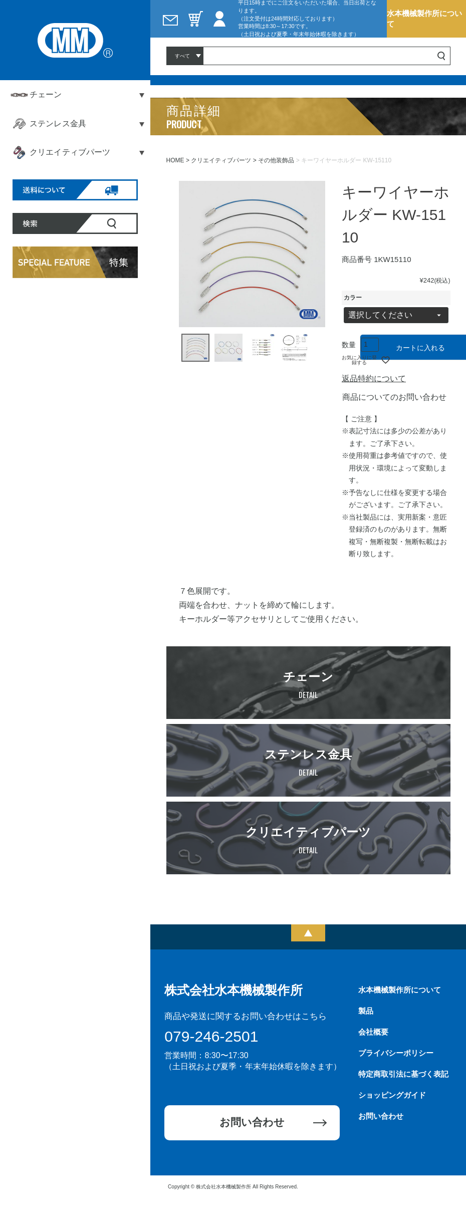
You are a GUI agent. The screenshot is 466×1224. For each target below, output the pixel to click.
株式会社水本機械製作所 (233, 990)
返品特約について (374, 378)
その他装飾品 (276, 160)
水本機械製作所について (424, 18)
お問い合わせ (252, 1122)
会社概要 (373, 1032)
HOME (175, 160)
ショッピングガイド (392, 1095)
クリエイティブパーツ (221, 160)
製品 (365, 1011)
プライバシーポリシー (395, 1053)
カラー (353, 297)
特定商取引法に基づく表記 (403, 1074)
